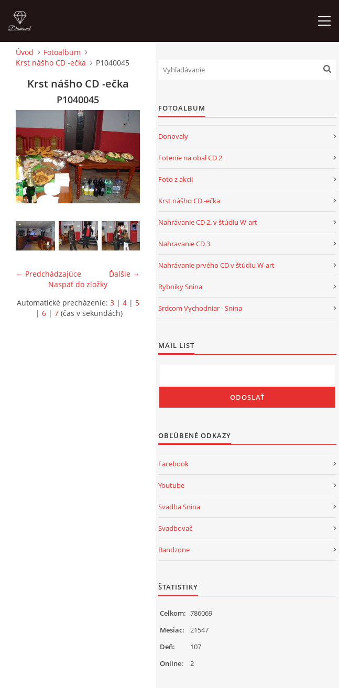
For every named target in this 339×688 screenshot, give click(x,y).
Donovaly (173, 136)
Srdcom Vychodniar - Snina (200, 308)
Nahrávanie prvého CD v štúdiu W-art (216, 265)
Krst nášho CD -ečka (51, 63)
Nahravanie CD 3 (184, 243)
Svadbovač (175, 528)
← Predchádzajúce (48, 274)
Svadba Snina (179, 506)
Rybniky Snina (180, 286)
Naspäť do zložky (77, 284)
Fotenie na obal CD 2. (191, 157)
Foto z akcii (175, 179)
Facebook (173, 463)
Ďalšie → (124, 274)
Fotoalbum (62, 52)
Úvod (25, 52)
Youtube (171, 485)
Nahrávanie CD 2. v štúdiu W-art (207, 222)
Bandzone (174, 549)
